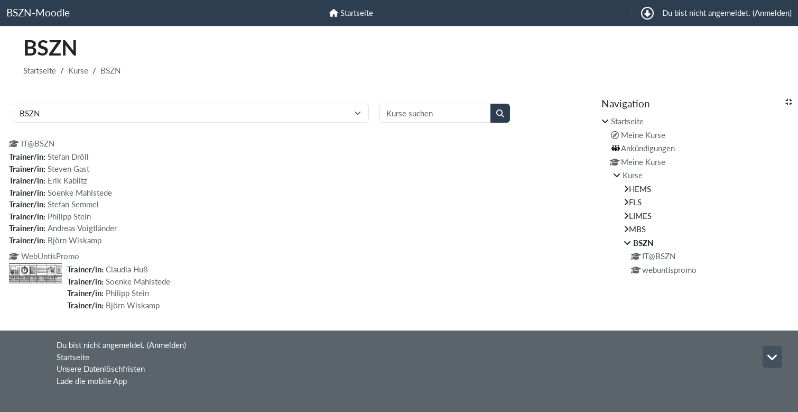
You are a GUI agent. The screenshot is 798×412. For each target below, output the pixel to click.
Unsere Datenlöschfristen (101, 368)
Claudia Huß (127, 269)
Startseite (39, 70)
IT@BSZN (31, 143)
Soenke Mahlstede (80, 192)
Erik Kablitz (67, 180)
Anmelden (772, 12)
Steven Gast (68, 168)
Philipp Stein (69, 216)
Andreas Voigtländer (82, 228)
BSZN (110, 70)
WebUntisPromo (44, 256)
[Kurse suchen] (435, 113)
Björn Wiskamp (74, 240)
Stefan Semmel (73, 204)
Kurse (78, 70)
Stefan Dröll (68, 156)
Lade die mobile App (92, 381)
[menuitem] (351, 13)
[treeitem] (696, 195)
